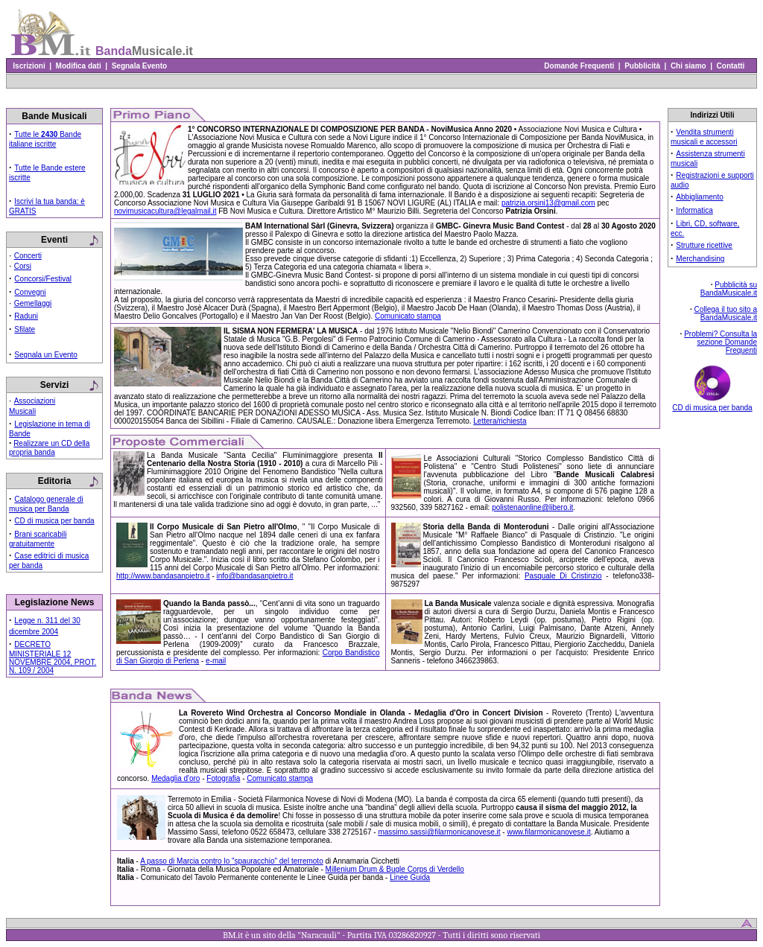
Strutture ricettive (704, 245)
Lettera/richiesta (499, 421)
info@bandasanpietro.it (255, 576)
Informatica (694, 210)
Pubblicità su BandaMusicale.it (728, 289)
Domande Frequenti (579, 66)
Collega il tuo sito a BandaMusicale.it (726, 313)
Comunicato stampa (408, 316)
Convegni (29, 292)
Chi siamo (688, 66)
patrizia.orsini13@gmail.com (548, 203)
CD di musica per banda (54, 521)
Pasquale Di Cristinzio (563, 576)
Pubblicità (643, 66)
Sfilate (24, 329)
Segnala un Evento (45, 355)
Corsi (22, 266)
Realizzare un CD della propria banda (49, 447)
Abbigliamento (699, 197)
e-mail (216, 661)
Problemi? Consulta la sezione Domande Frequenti (720, 342)
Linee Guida (410, 877)
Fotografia (223, 778)
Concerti (28, 256)
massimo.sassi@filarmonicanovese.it (439, 832)
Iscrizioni (29, 66)
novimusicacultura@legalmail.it (165, 211)
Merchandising (700, 259)
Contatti (730, 66)
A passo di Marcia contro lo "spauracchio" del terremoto (231, 861)
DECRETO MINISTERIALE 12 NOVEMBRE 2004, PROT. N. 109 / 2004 (52, 657)
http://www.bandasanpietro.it (163, 576)
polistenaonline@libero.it (532, 507)
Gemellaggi (33, 303)
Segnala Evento (139, 66)
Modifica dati (78, 66)
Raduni (26, 316)
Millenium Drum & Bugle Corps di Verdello (395, 869)
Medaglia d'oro (175, 778)
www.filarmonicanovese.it (548, 832)
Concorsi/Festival (43, 279)
